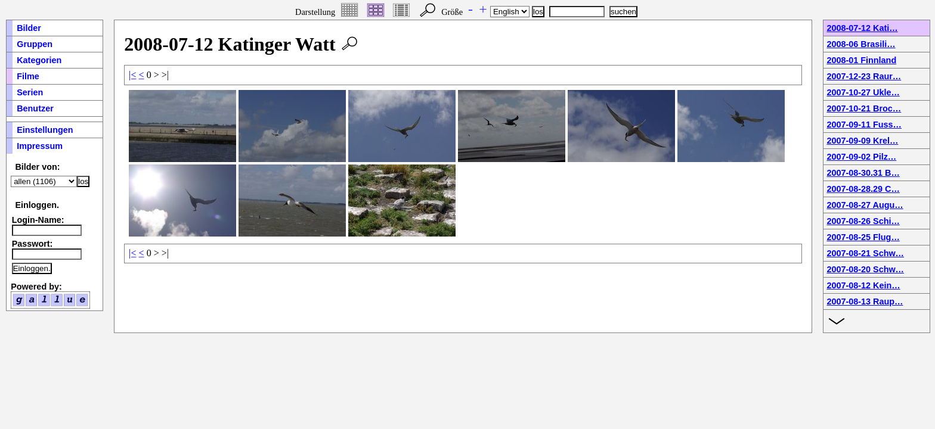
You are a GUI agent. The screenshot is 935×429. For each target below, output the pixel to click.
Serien (30, 92)
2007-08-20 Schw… (865, 269)
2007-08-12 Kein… (863, 285)
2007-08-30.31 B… (862, 173)
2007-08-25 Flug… (862, 237)
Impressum (40, 146)
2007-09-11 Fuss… (864, 124)
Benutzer (35, 108)
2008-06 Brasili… (860, 44)
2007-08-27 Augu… (864, 205)
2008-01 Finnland (861, 60)
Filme (28, 76)
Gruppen (34, 44)
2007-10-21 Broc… (863, 108)
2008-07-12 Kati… (861, 28)
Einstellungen (45, 130)
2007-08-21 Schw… (865, 253)
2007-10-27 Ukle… (862, 92)
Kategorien (39, 60)
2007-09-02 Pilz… (861, 156)
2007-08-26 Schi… (862, 221)
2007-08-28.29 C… (862, 189)
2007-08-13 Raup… (864, 301)
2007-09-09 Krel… (862, 140)
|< (133, 75)
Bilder (29, 28)
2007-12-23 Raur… (863, 76)
